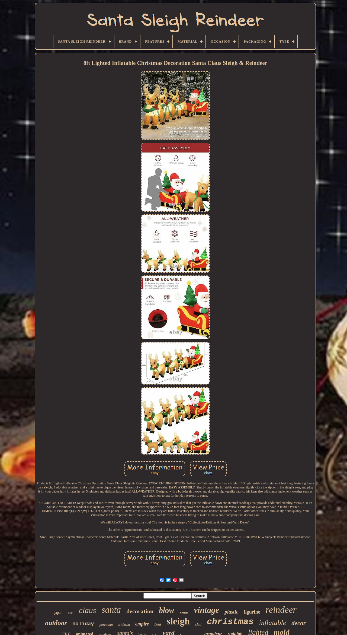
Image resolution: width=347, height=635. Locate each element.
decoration (139, 611)
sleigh (178, 621)
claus (87, 610)
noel (71, 613)
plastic (231, 612)
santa (111, 610)
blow (166, 610)
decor (298, 623)
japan (58, 613)
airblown (124, 625)
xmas (184, 612)
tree (158, 624)
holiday (83, 624)
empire (142, 624)
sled (198, 625)
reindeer (281, 610)
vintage (206, 610)
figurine (252, 612)
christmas (230, 622)
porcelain (106, 625)
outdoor (56, 623)
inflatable (272, 623)
